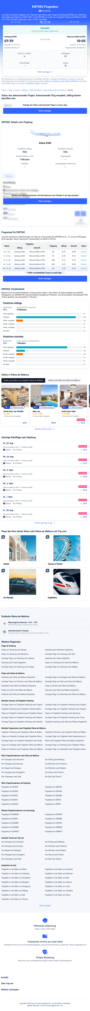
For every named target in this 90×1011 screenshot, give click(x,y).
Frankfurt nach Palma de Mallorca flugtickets (18, 694)
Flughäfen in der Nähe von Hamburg (15, 874)
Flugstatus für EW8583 (53, 827)
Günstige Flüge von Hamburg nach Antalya (17, 667)
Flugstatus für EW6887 (10, 823)
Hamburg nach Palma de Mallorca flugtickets (18, 677)
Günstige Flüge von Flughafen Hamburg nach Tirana (65, 717)
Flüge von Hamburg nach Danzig (13, 650)
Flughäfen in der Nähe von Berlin (14, 869)
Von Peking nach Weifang (54, 760)
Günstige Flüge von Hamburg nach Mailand (61, 667)
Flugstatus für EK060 (53, 800)
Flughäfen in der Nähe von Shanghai (59, 891)
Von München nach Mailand (55, 768)
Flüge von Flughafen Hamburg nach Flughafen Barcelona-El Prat (23, 713)
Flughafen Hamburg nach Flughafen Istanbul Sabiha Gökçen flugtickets (23, 709)
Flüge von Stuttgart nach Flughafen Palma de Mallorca (22, 745)
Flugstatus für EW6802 (53, 819)
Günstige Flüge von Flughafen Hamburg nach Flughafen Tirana (23, 705)
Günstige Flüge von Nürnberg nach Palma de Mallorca (65, 694)
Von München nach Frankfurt (56, 764)
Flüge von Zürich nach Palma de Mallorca (16, 690)
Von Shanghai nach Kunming (12, 764)
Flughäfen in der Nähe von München (59, 874)
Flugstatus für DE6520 (9, 804)
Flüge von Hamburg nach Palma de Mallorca (61, 81)
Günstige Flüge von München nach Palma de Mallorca (21, 681)
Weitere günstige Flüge (45, 523)
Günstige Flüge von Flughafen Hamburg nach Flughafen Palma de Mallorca (66, 709)
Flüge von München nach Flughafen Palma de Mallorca (22, 749)
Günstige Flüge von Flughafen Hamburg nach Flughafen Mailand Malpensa (66, 705)
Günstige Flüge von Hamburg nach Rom (60, 654)
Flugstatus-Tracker (33, 83)
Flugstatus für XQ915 (53, 804)
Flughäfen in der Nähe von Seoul (57, 895)
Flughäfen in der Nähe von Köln (57, 878)
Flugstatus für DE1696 (9, 787)
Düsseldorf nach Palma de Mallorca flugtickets (18, 686)
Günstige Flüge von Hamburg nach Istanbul (17, 658)
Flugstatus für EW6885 (10, 827)
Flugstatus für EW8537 (53, 831)
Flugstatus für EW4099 (53, 814)
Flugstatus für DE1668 (53, 791)
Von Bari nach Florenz (53, 777)
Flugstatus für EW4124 (53, 823)
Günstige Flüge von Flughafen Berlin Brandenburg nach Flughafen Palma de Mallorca (66, 736)
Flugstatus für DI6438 (9, 791)
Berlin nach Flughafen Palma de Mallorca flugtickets (64, 741)
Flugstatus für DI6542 (9, 795)
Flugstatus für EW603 (9, 819)
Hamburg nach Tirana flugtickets (13, 663)
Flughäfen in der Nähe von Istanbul (58, 882)
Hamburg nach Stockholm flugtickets (59, 650)
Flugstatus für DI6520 (9, 800)
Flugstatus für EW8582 (10, 814)
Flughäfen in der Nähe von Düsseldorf (15, 878)
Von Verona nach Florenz (54, 772)
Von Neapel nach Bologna (11, 768)
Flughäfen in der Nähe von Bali (13, 895)
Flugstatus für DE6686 (53, 795)
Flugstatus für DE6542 (53, 787)
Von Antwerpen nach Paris (11, 777)
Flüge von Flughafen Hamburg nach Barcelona (62, 713)
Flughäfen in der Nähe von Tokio (57, 886)
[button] (86, 3)
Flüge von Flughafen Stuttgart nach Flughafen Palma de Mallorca (23, 736)
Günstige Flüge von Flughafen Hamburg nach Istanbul (21, 722)
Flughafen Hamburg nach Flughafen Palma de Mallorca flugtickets (23, 732)
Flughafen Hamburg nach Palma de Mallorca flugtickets (66, 722)
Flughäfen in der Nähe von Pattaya (14, 891)
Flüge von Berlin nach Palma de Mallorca (60, 686)
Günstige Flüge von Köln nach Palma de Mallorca (63, 681)
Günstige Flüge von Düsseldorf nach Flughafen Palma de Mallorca (66, 749)
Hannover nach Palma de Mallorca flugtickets (62, 690)
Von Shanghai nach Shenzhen (12, 760)
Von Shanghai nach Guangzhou (13, 772)
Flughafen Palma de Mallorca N (75, 48)
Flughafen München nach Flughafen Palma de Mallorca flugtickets (66, 732)
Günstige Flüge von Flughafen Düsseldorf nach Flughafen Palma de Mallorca (23, 741)
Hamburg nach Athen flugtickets (57, 658)
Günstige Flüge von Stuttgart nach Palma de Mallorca (65, 677)
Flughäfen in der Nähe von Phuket (14, 899)
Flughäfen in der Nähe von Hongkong (15, 886)
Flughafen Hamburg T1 (11, 48)
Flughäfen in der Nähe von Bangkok (15, 882)
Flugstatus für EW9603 (10, 831)
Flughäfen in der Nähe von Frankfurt (59, 869)
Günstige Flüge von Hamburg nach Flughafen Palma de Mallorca (66, 745)
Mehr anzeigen (45, 72)
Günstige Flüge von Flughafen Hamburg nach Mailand (21, 717)
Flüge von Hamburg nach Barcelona (14, 654)
